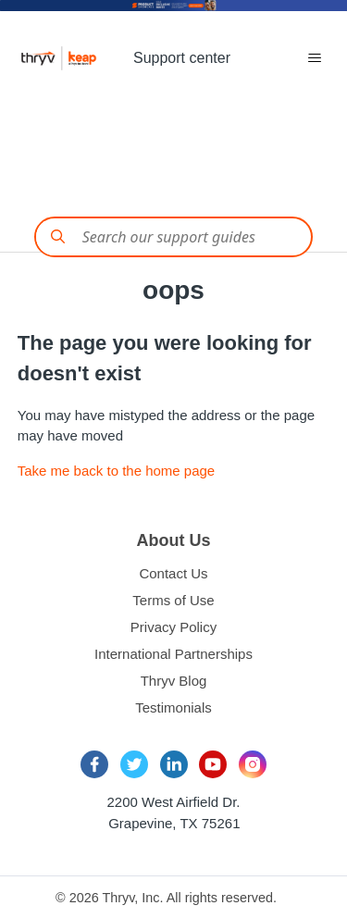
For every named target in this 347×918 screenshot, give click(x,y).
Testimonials (173, 707)
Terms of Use (173, 600)
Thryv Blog (174, 680)
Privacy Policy (173, 627)
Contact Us (173, 573)
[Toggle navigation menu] (314, 58)
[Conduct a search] (174, 236)
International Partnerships (173, 654)
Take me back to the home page (116, 470)
